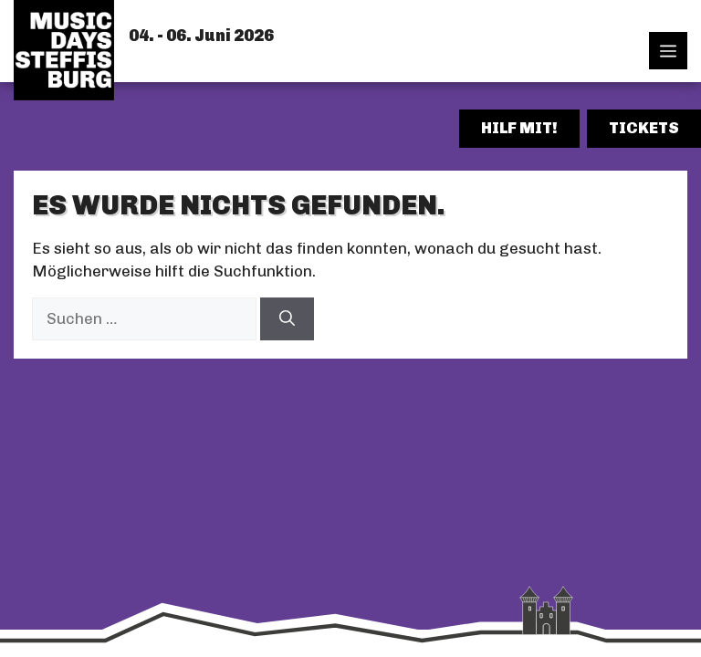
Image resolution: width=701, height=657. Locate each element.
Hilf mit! (519, 128)
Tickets (644, 128)
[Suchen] (287, 319)
